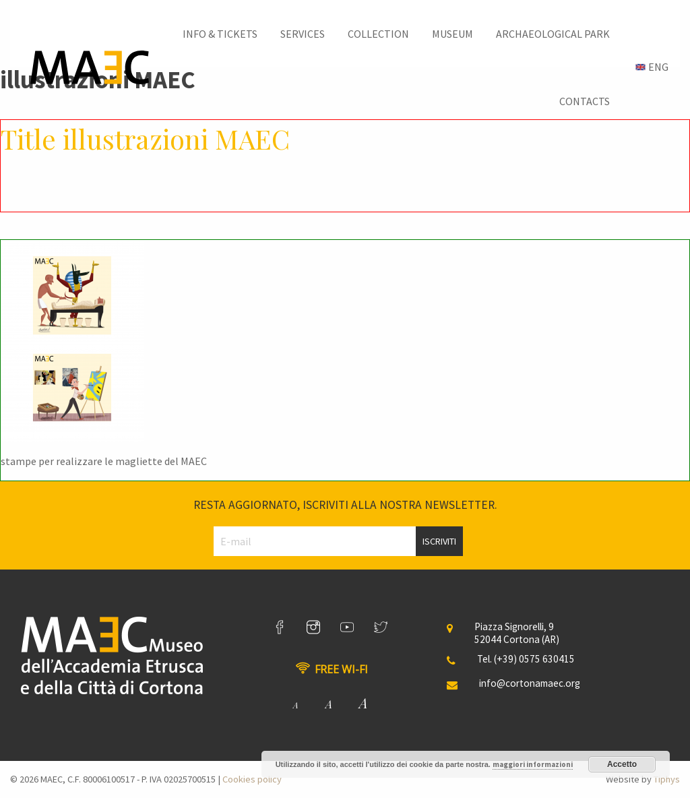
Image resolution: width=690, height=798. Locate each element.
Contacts (584, 101)
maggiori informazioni (533, 764)
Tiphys (667, 779)
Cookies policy (252, 779)
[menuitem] (220, 33)
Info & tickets (220, 33)
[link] (279, 627)
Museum (452, 33)
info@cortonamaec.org (529, 683)
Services (302, 33)
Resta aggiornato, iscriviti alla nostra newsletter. (345, 504)
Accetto (622, 764)
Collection (378, 33)
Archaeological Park (553, 33)
